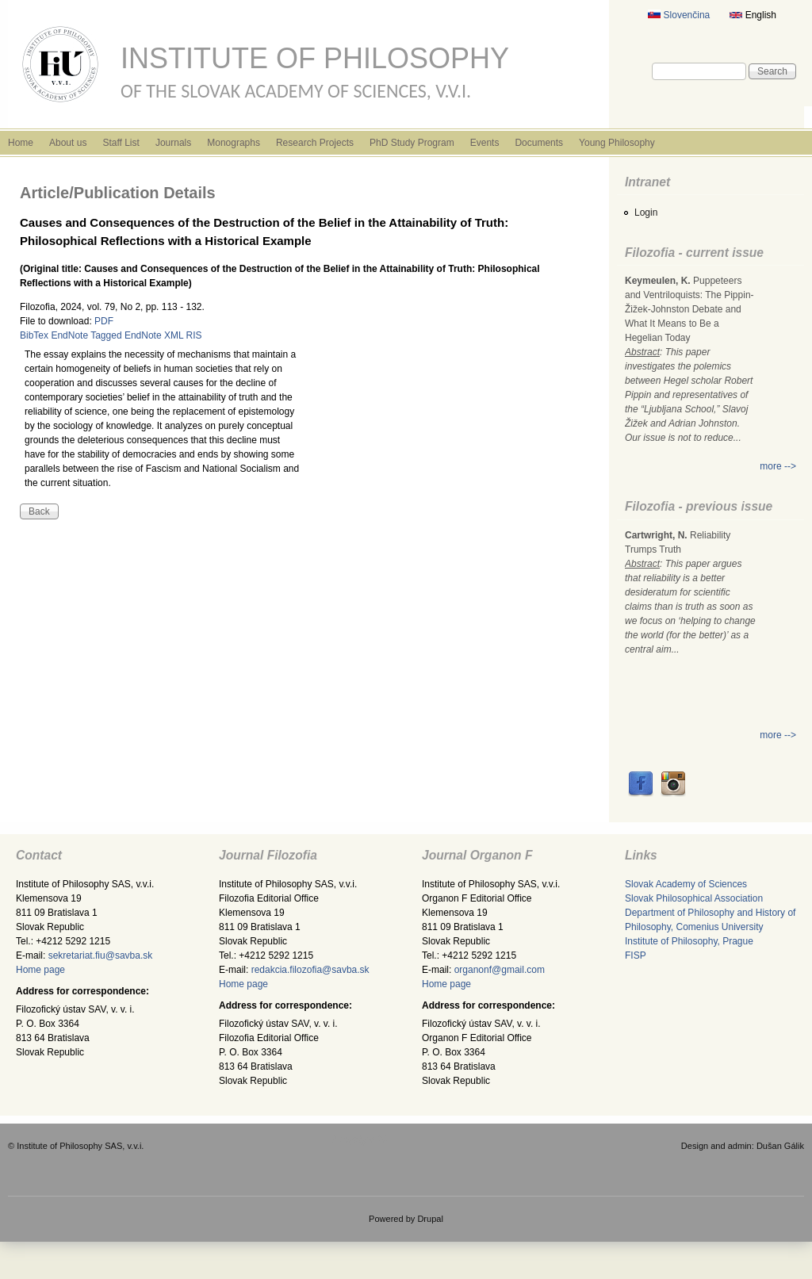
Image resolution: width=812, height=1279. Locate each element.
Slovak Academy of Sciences (686, 884)
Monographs (233, 142)
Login (645, 212)
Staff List (120, 142)
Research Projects (315, 142)
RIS (194, 335)
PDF (103, 321)
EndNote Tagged (86, 335)
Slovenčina (679, 15)
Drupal (430, 1218)
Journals (173, 142)
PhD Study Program (412, 142)
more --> (778, 466)
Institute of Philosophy (315, 58)
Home (20, 142)
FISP (635, 955)
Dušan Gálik (780, 1146)
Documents (539, 142)
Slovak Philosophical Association (694, 898)
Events (485, 142)
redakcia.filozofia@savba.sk (310, 969)
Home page (40, 969)
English (753, 15)
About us (67, 142)
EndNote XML (153, 335)
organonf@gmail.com (499, 969)
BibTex (34, 335)
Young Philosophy (617, 142)
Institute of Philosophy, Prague (689, 941)
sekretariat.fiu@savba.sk (100, 955)
